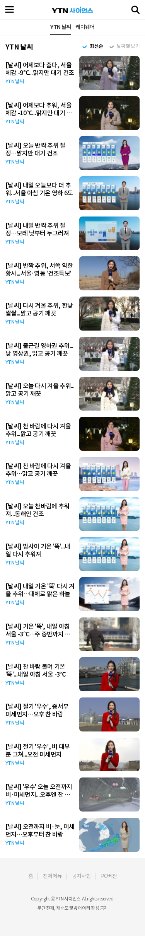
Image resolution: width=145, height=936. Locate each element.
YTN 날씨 (60, 27)
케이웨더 (84, 27)
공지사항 (81, 876)
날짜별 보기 (128, 46)
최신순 (96, 46)
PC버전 (109, 876)
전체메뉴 (52, 876)
